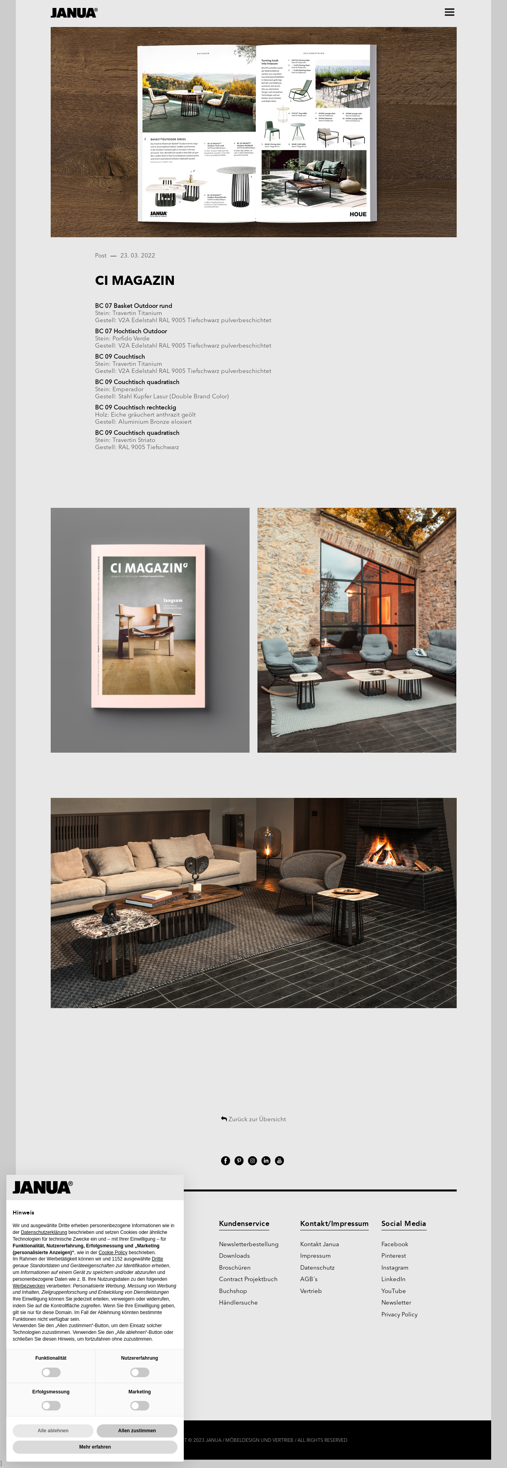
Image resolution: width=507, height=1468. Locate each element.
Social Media (404, 1223)
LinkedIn (393, 1280)
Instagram (394, 1268)
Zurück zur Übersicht (253, 1120)
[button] (173, 1187)
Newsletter (396, 1303)
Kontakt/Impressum (334, 1223)
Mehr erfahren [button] (95, 1447)
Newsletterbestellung (248, 1245)
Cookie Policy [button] (113, 1252)
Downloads (234, 1256)
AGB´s (309, 1280)
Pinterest (393, 1256)
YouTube (393, 1292)
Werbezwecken (29, 1286)
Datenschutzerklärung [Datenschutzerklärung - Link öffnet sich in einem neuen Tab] (44, 1232)
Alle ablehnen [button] (53, 1430)
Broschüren (235, 1268)
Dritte (157, 1259)
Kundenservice (244, 1223)
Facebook (394, 1245)
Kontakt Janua (319, 1245)
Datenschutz (317, 1268)
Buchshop (233, 1292)
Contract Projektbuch (248, 1280)
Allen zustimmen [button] (137, 1430)
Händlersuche (238, 1303)
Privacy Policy (399, 1315)
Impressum (315, 1256)
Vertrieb (311, 1292)
